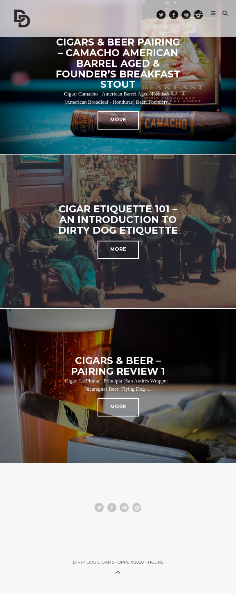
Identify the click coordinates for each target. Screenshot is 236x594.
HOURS (155, 562)
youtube (190, 14)
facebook (177, 14)
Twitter (165, 14)
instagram (202, 14)
